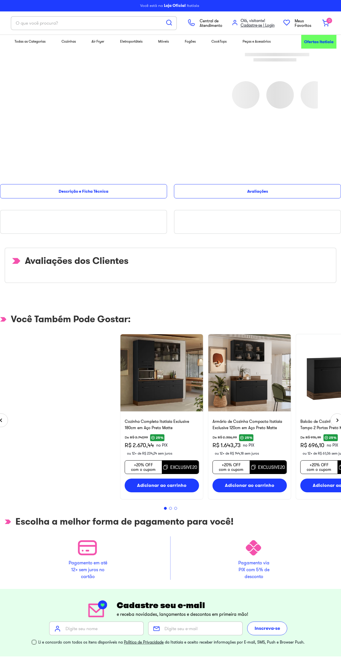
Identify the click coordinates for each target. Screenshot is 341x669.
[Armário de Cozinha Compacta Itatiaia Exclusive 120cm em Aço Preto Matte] (254, 207)
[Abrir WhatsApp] (9, 660)
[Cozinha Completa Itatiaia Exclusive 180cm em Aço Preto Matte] (83, 207)
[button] (160, 298)
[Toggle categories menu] (15, 585)
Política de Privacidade (144, 461)
